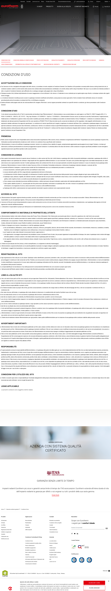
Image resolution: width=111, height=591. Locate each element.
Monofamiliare (28, 520)
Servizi (50, 545)
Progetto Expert (52, 554)
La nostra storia (52, 540)
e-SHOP (39, 6)
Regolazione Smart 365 (6, 529)
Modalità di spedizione (73, 60)
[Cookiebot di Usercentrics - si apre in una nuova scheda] (10, 588)
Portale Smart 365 (50, 1)
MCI (50, 559)
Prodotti (49, 6)
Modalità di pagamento (58, 60)
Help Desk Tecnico (53, 557)
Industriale (27, 527)
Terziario (27, 525)
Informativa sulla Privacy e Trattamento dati (28, 64)
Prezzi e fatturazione (43, 60)
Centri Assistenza (53, 529)
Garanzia (101, 60)
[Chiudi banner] (108, 569)
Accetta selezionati (94, 576)
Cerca (90, 1)
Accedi (95, 6)
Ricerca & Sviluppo (53, 543)
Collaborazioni (52, 547)
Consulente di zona (53, 532)
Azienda (23, 1)
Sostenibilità (52, 550)
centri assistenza (79, 1)
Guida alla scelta (64, 6)
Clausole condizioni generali (12, 509)
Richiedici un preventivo (54, 520)
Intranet (98, 1)
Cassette (3, 534)
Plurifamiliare (28, 522)
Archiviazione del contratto (52, 64)
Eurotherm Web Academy (55, 552)
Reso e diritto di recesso (89, 60)
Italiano (107, 1)
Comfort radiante (82, 6)
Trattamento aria (4, 536)
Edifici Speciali (28, 529)
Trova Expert (52, 527)
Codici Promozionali (6, 64)
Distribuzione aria (5, 538)
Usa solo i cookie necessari (94, 581)
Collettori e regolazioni (6, 532)
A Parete (3, 522)
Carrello (106, 6)
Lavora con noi (36, 1)
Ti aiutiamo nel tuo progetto (55, 522)
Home (2, 509)
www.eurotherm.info (30, 102)
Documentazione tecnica (64, 1)
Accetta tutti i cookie (94, 571)
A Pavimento (4, 520)
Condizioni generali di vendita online (23, 60)
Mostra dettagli (80, 588)
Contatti (29, 1)
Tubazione (3, 527)
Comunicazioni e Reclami (69, 64)
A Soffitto (3, 525)
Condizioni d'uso (5, 60)
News (42, 1)
